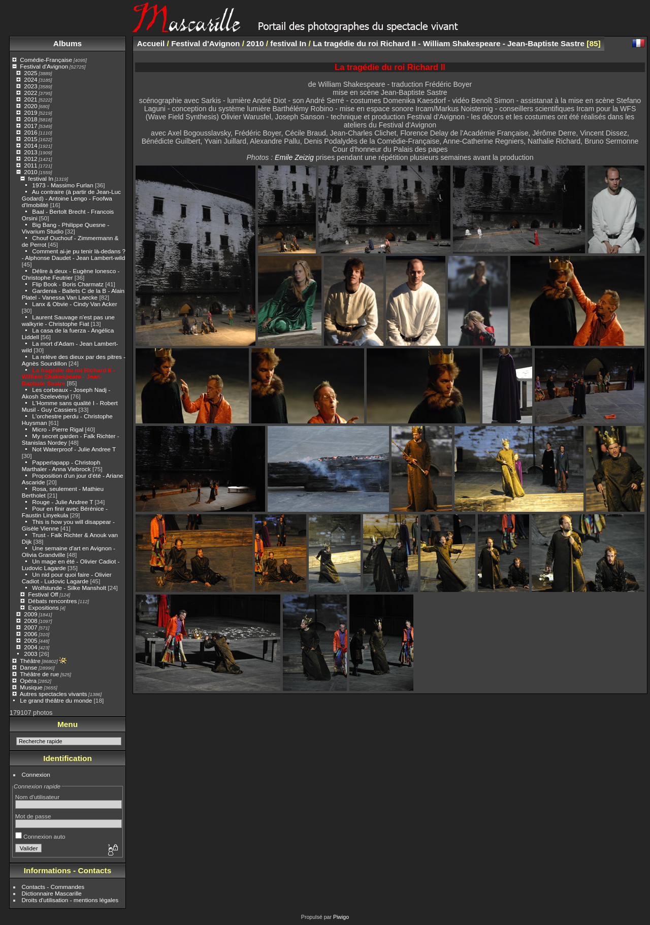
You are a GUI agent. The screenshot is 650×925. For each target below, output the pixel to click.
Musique (31, 687)
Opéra (28, 680)
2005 (30, 640)
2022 (30, 92)
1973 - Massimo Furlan (62, 185)
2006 (30, 634)
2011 (30, 165)
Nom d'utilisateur (37, 797)
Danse (28, 667)
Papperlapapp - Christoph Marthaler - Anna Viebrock (61, 465)
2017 (30, 125)
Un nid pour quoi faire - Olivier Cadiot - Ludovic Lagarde (67, 577)
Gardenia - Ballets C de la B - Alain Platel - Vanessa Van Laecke (73, 294)
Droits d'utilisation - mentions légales (70, 900)
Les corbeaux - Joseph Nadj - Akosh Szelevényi (66, 393)
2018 (30, 119)
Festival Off (43, 594)
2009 (30, 614)
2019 (30, 112)
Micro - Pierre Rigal (57, 429)
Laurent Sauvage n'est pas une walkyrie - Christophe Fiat (68, 320)
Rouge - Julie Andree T (62, 502)
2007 (30, 627)
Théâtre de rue (39, 674)
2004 (30, 647)
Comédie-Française (46, 59)
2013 (30, 152)
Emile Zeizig (294, 157)
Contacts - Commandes (53, 886)
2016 (30, 132)
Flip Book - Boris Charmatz (68, 284)
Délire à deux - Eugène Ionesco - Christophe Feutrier (71, 274)
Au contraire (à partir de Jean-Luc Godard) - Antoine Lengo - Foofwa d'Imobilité (71, 198)
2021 (30, 99)
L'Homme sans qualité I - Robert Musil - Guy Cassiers (70, 406)
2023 (30, 86)
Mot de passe (33, 816)
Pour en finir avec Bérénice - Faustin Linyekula (65, 511)
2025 (30, 73)
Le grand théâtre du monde (56, 700)
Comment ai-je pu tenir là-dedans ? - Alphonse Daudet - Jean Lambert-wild (73, 254)
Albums (67, 43)
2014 (30, 145)
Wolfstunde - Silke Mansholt (69, 587)
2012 (30, 158)
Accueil (151, 43)
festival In (40, 178)
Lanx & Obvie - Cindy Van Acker (74, 304)
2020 (30, 106)
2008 (30, 620)
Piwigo (341, 917)
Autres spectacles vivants (53, 693)
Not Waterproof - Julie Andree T (74, 449)
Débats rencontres (52, 601)
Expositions (43, 607)
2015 (30, 139)
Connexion (36, 774)
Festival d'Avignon (44, 66)
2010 (30, 172)
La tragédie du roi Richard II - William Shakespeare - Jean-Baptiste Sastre (68, 376)
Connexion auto (40, 836)
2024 (30, 79)
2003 (30, 653)
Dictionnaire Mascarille (52, 893)
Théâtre (30, 660)
